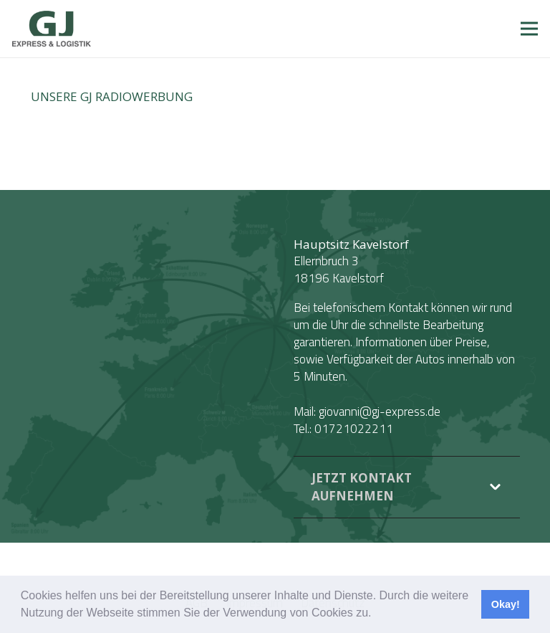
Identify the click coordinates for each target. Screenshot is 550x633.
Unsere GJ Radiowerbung (112, 96)
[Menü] (529, 29)
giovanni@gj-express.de (379, 411)
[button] (377, 614)
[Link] (51, 29)
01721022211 (353, 428)
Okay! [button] (505, 604)
